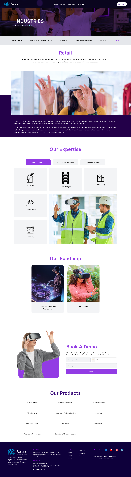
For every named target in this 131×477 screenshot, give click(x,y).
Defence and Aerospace (84, 40)
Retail (117, 40)
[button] (93, 360)
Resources (71, 4)
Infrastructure (64, 40)
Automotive (103, 40)
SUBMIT (91, 372)
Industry (63, 4)
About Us (71, 455)
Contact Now (121, 4)
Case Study (82, 450)
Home (70, 452)
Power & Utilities (17, 40)
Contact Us (82, 456)
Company (81, 4)
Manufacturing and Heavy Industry (41, 40)
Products (55, 4)
